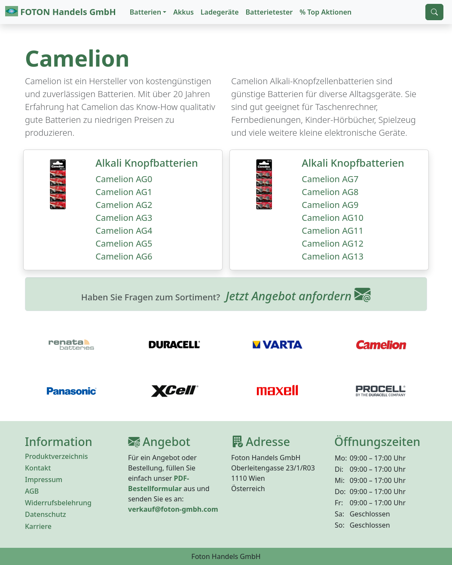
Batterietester (269, 12)
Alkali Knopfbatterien (146, 163)
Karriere (38, 526)
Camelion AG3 (123, 217)
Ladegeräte (220, 12)
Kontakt (38, 468)
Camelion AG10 (332, 217)
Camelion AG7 (330, 179)
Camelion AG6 (123, 256)
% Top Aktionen (325, 12)
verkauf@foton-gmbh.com (173, 509)
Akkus (183, 12)
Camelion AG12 (332, 243)
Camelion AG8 (330, 192)
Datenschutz (45, 514)
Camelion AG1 (123, 192)
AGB (32, 491)
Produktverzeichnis (56, 456)
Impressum (43, 479)
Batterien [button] (145, 12)
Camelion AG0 (123, 179)
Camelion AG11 (332, 230)
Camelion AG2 (123, 205)
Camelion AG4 (123, 230)
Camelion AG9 (330, 205)
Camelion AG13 (332, 256)
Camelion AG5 (123, 243)
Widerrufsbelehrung (58, 502)
